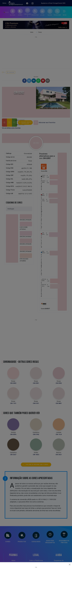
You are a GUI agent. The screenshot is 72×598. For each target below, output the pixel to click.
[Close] (69, 564)
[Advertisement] (36, 581)
